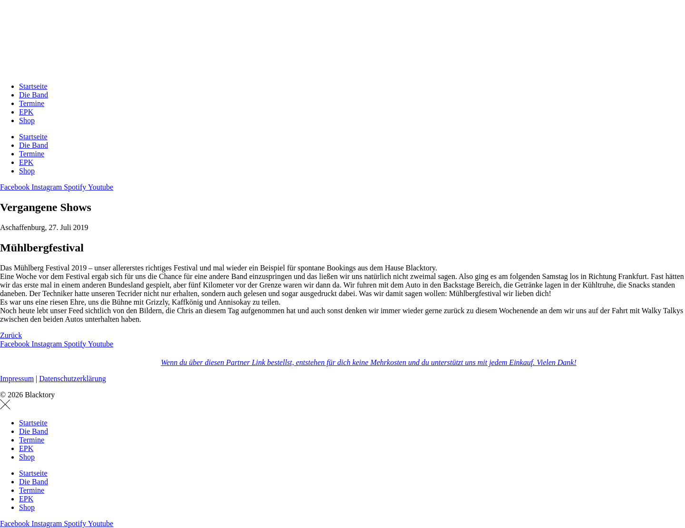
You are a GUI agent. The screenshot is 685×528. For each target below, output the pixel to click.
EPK (26, 112)
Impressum (17, 378)
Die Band (33, 95)
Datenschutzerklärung (72, 378)
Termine (31, 103)
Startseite (33, 86)
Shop (27, 120)
